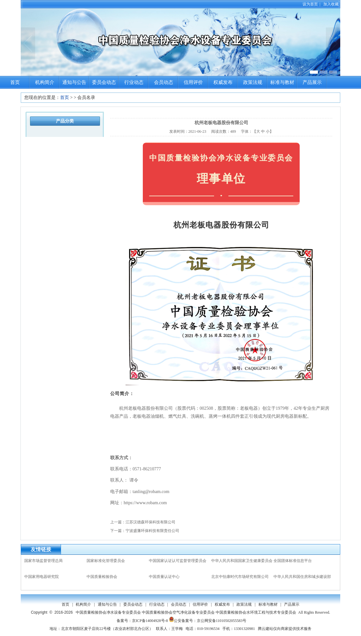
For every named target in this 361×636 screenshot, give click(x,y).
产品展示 (312, 82)
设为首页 (310, 4)
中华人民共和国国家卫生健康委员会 (242, 560)
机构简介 (44, 82)
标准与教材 (282, 82)
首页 (15, 82)
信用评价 (193, 82)
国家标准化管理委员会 (106, 560)
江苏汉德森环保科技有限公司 (150, 522)
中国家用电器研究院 (41, 576)
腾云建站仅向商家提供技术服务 (284, 628)
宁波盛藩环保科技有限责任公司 (152, 530)
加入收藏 (331, 4)
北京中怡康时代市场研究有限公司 (240, 576)
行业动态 (133, 82)
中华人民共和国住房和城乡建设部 (302, 576)
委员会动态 (104, 82)
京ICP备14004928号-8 (150, 620)
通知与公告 (74, 82)
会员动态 (163, 82)
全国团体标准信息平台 (292, 560)
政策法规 (252, 82)
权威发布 (223, 82)
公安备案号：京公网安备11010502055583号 (208, 620)
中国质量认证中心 (164, 576)
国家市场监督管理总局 (43, 560)
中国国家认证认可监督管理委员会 (177, 560)
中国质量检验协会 (102, 576)
